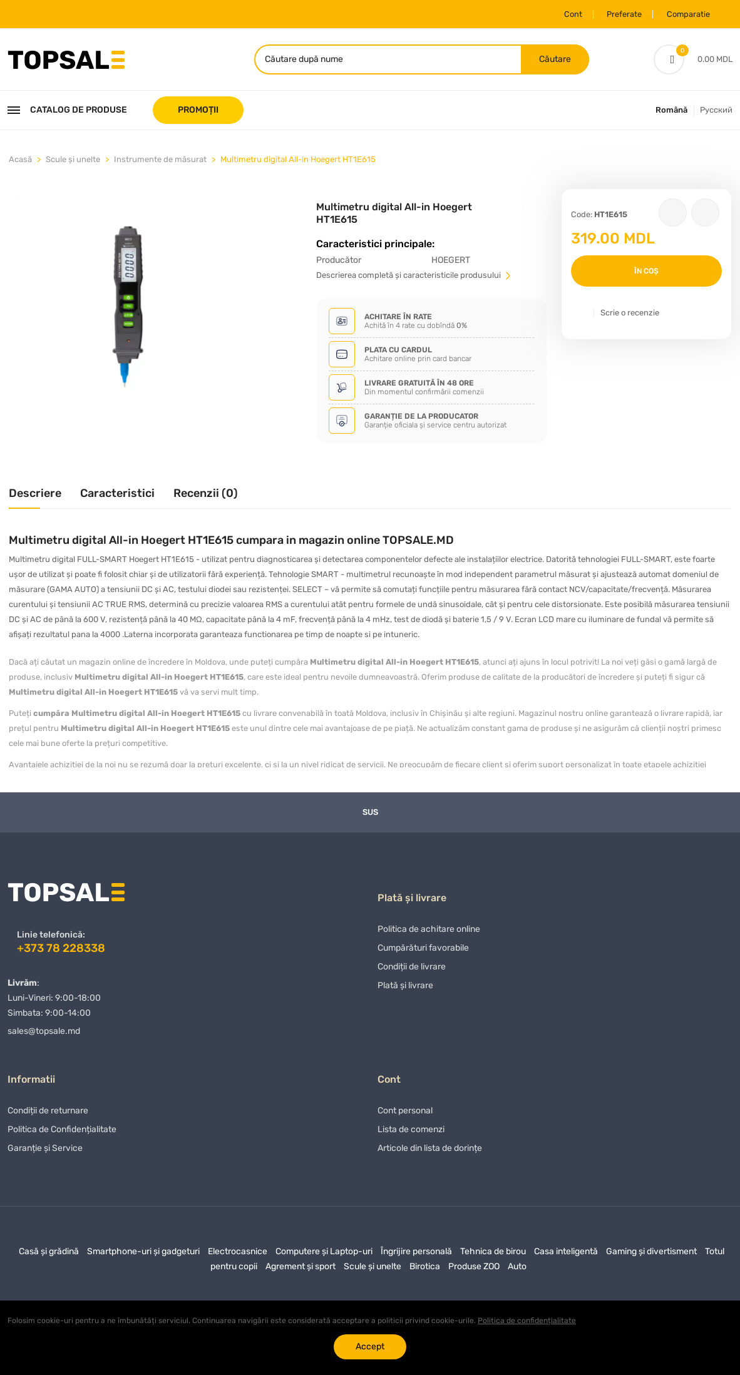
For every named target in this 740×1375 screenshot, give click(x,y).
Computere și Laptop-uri (324, 1255)
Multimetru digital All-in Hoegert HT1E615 (298, 160)
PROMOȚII (198, 111)
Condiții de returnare (48, 1114)
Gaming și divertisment (651, 1255)
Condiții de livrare (412, 970)
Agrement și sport (300, 1270)
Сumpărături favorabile (423, 951)
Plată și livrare (405, 989)
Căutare (554, 59)
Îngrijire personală (416, 1255)
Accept (370, 1346)
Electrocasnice (237, 1255)
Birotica (424, 1270)
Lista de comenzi (411, 1133)
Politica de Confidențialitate (62, 1133)
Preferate (619, 14)
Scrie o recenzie (629, 314)
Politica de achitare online (429, 933)
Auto (517, 1270)
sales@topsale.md (44, 1032)
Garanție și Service (45, 1152)
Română (671, 111)
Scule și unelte (73, 160)
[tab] (35, 499)
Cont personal (405, 1114)
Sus (370, 813)
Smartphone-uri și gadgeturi (143, 1255)
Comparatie (685, 14)
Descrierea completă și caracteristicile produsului (414, 276)
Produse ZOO (474, 1270)
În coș (646, 272)
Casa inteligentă (566, 1255)
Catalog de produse (67, 111)
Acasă (20, 160)
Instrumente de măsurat (160, 160)
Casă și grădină (49, 1255)
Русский (716, 111)
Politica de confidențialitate (527, 1320)
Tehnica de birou (493, 1255)
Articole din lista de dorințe (430, 1152)
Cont (566, 14)
